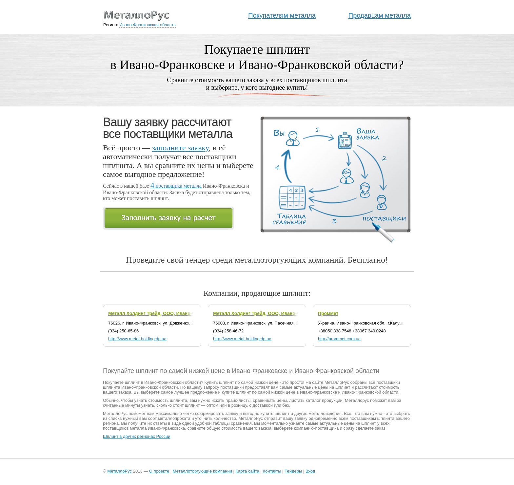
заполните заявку (180, 147)
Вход (310, 471)
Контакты (272, 471)
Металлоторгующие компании (202, 471)
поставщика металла (176, 186)
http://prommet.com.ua (339, 338)
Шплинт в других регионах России (136, 436)
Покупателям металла (282, 15)
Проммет (328, 313)
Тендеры (293, 471)
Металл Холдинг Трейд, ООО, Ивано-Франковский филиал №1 (284, 313)
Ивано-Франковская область (147, 24)
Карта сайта (247, 471)
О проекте (159, 471)
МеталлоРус (119, 471)
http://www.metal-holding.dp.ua (137, 338)
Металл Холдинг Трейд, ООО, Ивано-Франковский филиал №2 (179, 313)
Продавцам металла (379, 15)
